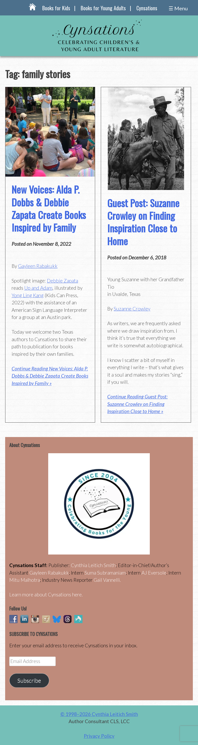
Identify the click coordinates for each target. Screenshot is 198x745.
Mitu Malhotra (24, 580)
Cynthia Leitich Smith (93, 565)
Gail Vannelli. (107, 580)
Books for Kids (56, 8)
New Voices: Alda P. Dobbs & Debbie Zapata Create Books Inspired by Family (49, 208)
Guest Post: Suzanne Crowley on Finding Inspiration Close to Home (143, 222)
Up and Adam (38, 288)
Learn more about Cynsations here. (46, 594)
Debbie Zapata (62, 281)
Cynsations (146, 8)
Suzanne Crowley (132, 309)
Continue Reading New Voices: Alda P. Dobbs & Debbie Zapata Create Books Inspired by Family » (50, 376)
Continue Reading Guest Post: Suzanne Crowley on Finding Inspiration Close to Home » (137, 404)
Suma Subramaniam (105, 573)
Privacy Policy (99, 736)
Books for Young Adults (103, 8)
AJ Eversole (154, 573)
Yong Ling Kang (28, 295)
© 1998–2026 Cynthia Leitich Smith (99, 714)
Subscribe (29, 680)
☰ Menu (178, 8)
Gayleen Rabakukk (37, 266)
